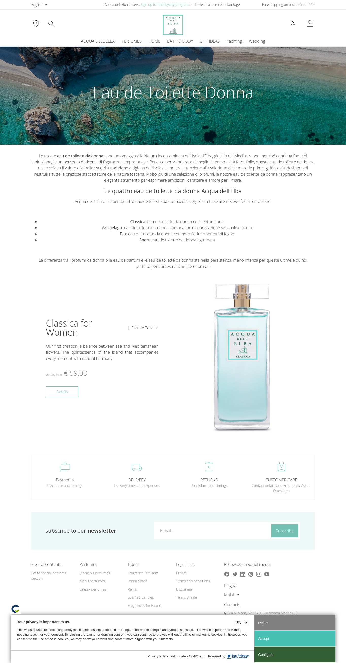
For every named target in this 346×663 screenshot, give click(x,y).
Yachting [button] (234, 41)
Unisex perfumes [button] (93, 589)
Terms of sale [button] (186, 597)
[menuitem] (234, 41)
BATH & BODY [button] (180, 41)
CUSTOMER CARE (281, 480)
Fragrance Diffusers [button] (143, 573)
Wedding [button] (257, 41)
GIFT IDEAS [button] (210, 41)
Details (62, 391)
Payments (65, 480)
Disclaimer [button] (184, 589)
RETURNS (209, 480)
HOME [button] (154, 41)
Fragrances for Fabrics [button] (145, 605)
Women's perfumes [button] (95, 573)
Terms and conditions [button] (193, 581)
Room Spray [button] (137, 581)
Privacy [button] (181, 573)
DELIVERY (137, 480)
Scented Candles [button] (141, 597)
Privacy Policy (158, 656)
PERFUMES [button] (132, 41)
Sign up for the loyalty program (165, 4)
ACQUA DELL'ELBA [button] (98, 41)
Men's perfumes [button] (92, 581)
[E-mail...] (211, 530)
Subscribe (285, 531)
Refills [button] (132, 589)
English (36, 4)
